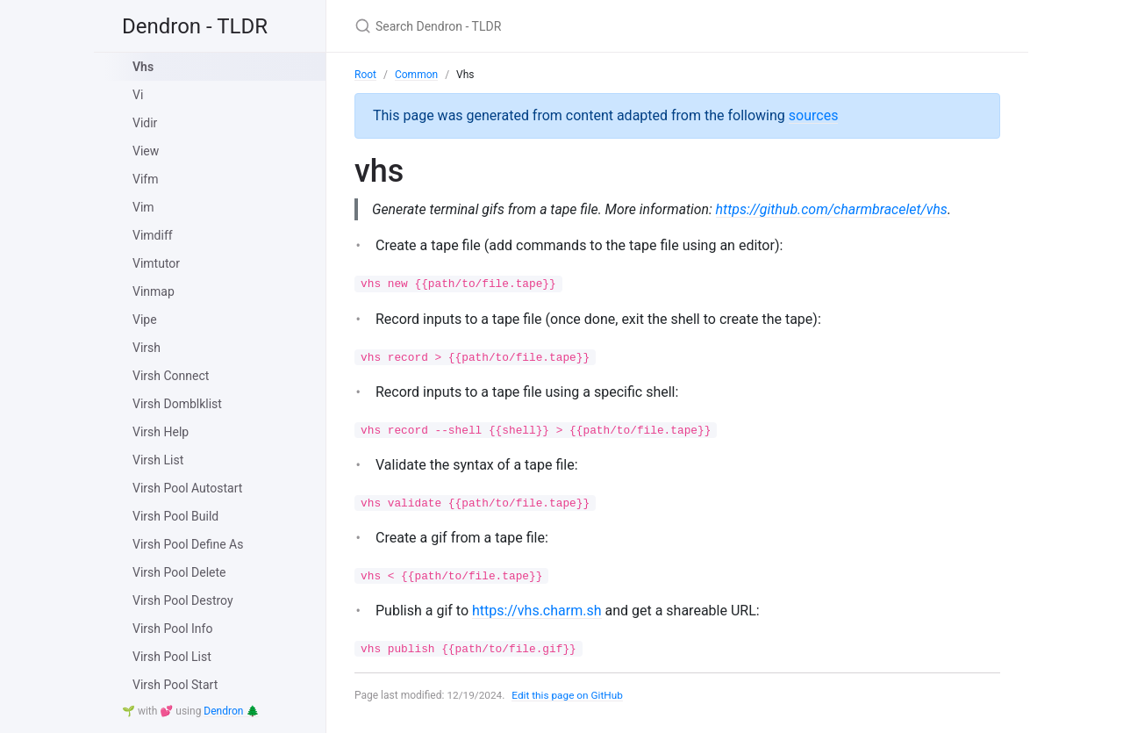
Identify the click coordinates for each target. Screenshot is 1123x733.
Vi (137, 95)
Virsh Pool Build (175, 516)
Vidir (144, 123)
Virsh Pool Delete (179, 572)
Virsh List (157, 460)
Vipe (144, 320)
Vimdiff (152, 235)
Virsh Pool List (171, 657)
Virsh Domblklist (177, 404)
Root (365, 74)
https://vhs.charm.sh (537, 610)
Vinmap (153, 291)
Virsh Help (160, 432)
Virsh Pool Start (175, 685)
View (145, 151)
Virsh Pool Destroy (182, 600)
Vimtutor (156, 263)
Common (416, 74)
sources (814, 115)
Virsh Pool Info (172, 629)
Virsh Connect (170, 376)
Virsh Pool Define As (187, 544)
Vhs (143, 67)
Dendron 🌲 (231, 711)
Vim (143, 207)
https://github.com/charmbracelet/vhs (836, 209)
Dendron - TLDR (195, 26)
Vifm (145, 179)
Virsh (146, 348)
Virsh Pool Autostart (187, 488)
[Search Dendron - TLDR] (561, 26)
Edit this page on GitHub (569, 696)
